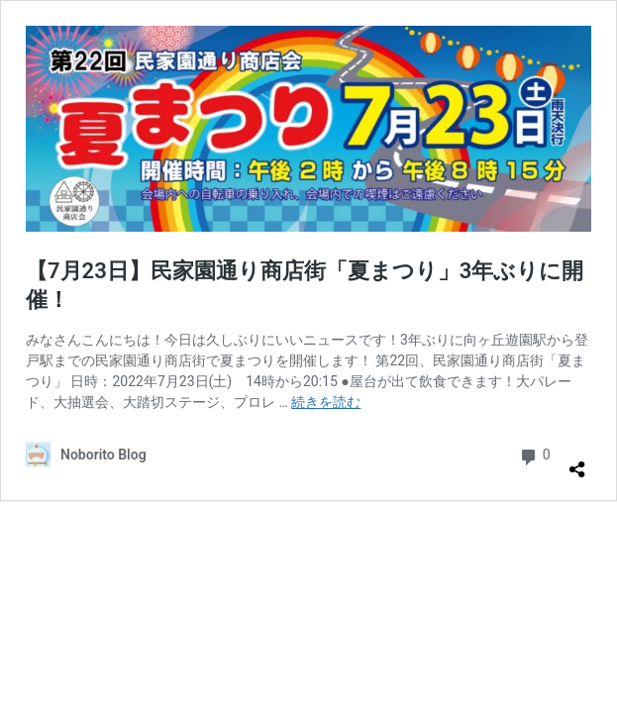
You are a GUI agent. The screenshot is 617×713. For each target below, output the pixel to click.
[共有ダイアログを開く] (577, 461)
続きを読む (325, 402)
